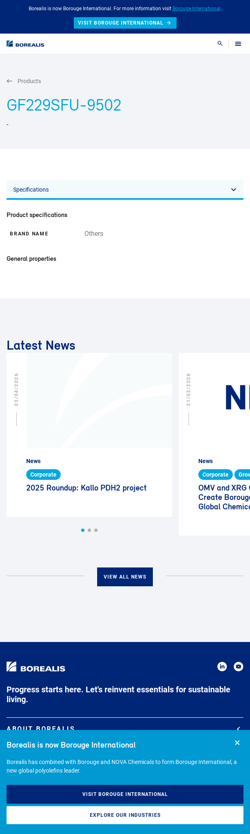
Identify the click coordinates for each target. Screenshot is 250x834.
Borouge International (196, 8)
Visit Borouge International (125, 794)
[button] (82, 530)
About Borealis (123, 729)
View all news (125, 577)
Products (24, 81)
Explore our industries (125, 815)
